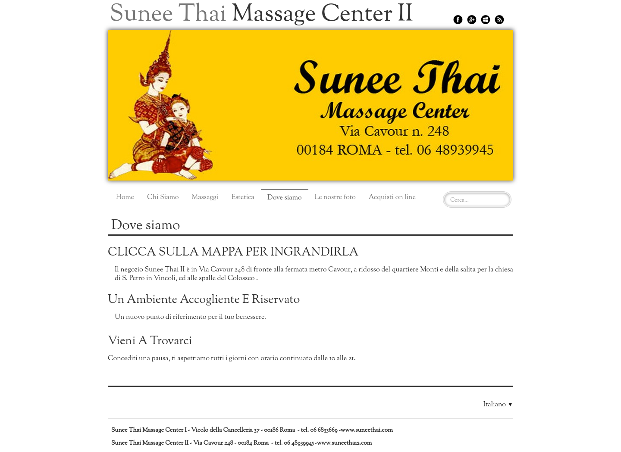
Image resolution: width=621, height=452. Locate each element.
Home (125, 198)
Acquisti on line (392, 198)
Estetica (242, 198)
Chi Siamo (163, 198)
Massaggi (204, 198)
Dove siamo (284, 198)
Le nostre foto (335, 198)
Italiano (498, 405)
